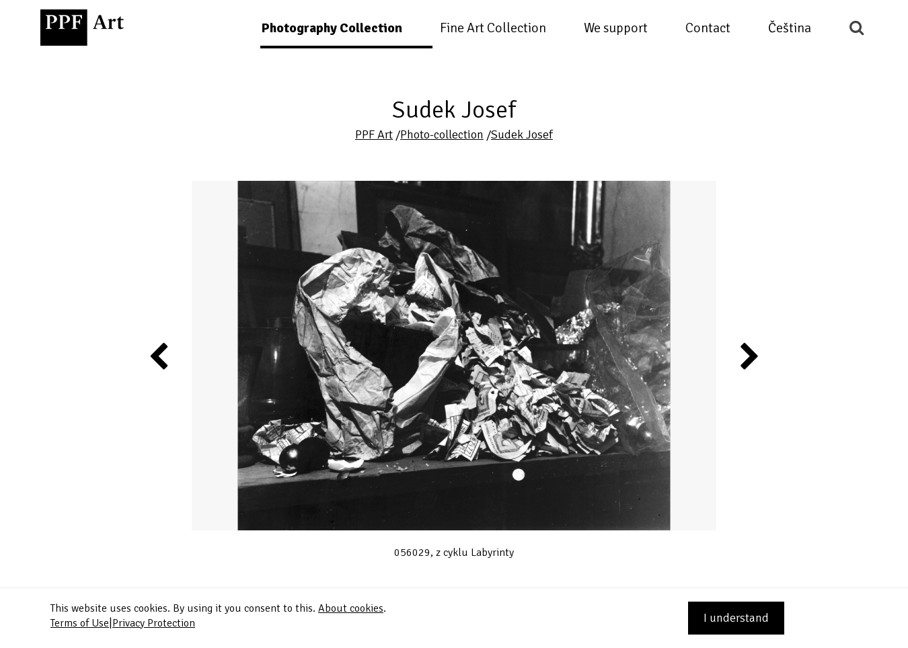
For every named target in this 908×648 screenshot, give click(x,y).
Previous (159, 355)
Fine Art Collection (493, 27)
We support (616, 27)
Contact (707, 27)
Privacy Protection (153, 623)
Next (748, 355)
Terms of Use (79, 623)
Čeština (789, 27)
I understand (736, 617)
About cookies (350, 608)
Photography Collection (331, 27)
